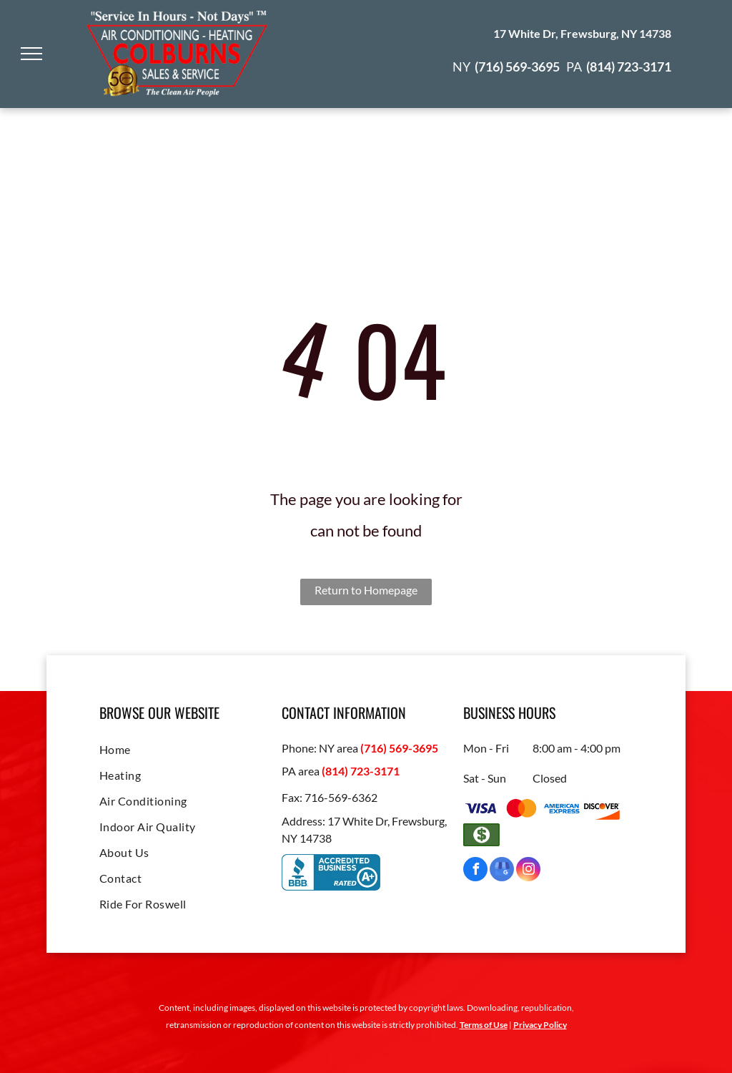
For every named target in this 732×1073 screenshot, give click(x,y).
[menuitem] (184, 750)
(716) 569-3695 (399, 748)
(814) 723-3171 (361, 771)
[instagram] (528, 871)
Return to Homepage (366, 590)
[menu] (31, 53)
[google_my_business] (502, 871)
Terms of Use (484, 1024)
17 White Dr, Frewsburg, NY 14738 (582, 33)
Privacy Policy (540, 1024)
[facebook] (475, 871)
